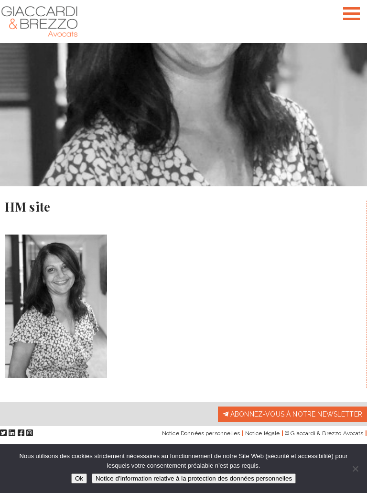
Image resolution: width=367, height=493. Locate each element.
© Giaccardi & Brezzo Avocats (324, 433)
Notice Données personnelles (201, 433)
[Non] (355, 468)
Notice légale (262, 433)
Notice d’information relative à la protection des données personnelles (194, 478)
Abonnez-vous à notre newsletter (292, 414)
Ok (79, 478)
